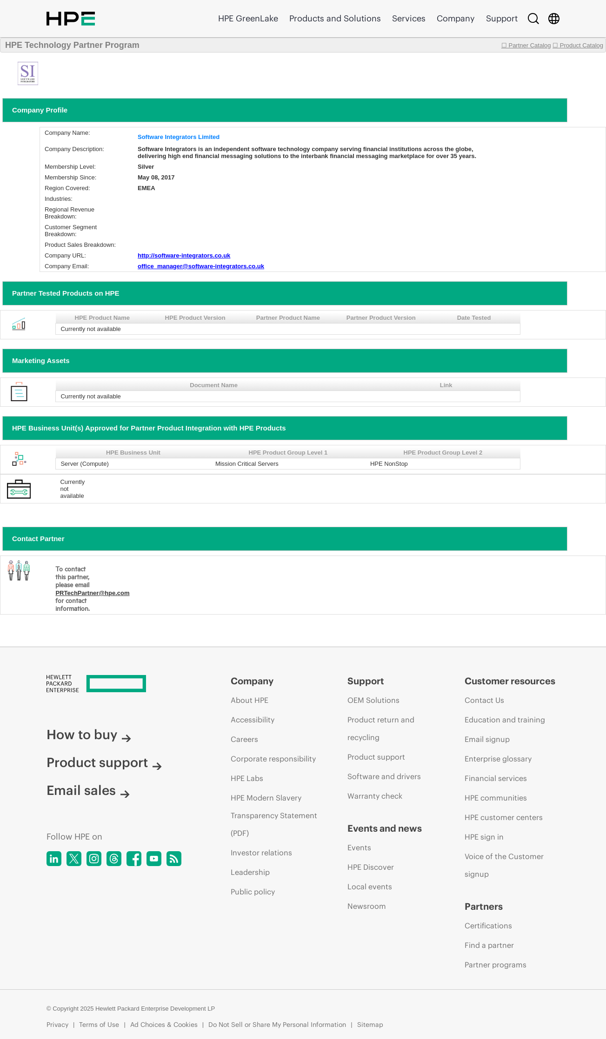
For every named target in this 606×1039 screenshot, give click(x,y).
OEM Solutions (373, 700)
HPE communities (496, 797)
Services (409, 18)
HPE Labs (247, 778)
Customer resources (510, 681)
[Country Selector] (553, 18)
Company (456, 18)
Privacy (57, 1024)
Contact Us (484, 700)
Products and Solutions (335, 18)
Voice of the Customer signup (504, 865)
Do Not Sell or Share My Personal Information (277, 1024)
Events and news (384, 828)
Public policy (253, 891)
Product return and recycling (380, 728)
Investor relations (261, 852)
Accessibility (252, 719)
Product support (104, 762)
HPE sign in (484, 836)
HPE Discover (370, 867)
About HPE (249, 700)
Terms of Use (99, 1024)
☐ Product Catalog (578, 45)
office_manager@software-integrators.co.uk (201, 266)
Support (502, 18)
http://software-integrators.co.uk (184, 255)
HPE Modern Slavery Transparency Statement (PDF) (274, 815)
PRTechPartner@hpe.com (92, 592)
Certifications (488, 925)
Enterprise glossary (498, 758)
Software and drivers (384, 776)
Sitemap (370, 1024)
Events (359, 847)
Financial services (496, 778)
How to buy (89, 734)
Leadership (250, 872)
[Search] (533, 18)
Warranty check (374, 796)
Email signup (487, 739)
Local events (369, 886)
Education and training (505, 719)
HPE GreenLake (248, 18)
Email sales (88, 790)
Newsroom (366, 906)
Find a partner (489, 945)
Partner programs (495, 964)
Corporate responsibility (273, 758)
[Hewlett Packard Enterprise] (121, 684)
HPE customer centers (504, 817)
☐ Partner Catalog (526, 45)
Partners (484, 906)
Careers (244, 739)
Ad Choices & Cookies (164, 1024)
